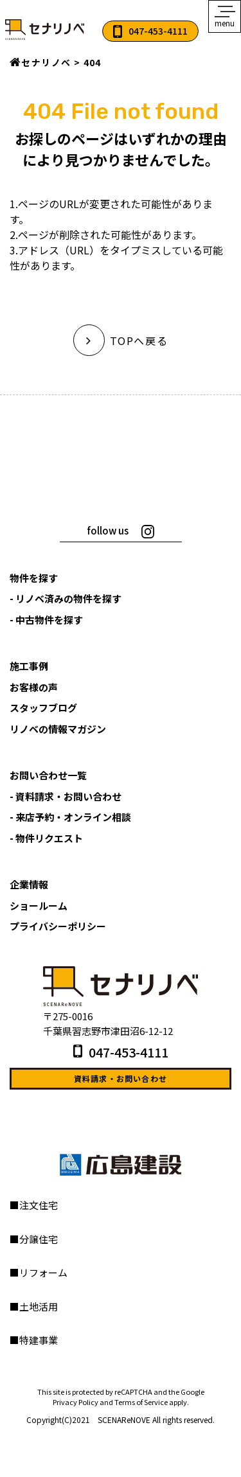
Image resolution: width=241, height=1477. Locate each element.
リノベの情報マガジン (58, 729)
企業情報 (29, 884)
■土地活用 (34, 1306)
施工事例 (29, 666)
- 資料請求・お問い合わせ (65, 796)
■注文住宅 (34, 1205)
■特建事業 (34, 1340)
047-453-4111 (158, 30)
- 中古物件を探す (46, 619)
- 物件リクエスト (46, 838)
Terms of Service (141, 1402)
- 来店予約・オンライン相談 (70, 817)
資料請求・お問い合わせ (120, 1078)
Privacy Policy (75, 1402)
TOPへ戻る (120, 340)
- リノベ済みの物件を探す (65, 598)
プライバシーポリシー (58, 926)
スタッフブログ (43, 707)
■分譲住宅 (34, 1239)
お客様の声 (34, 687)
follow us (108, 530)
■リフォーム (38, 1272)
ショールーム (38, 905)
